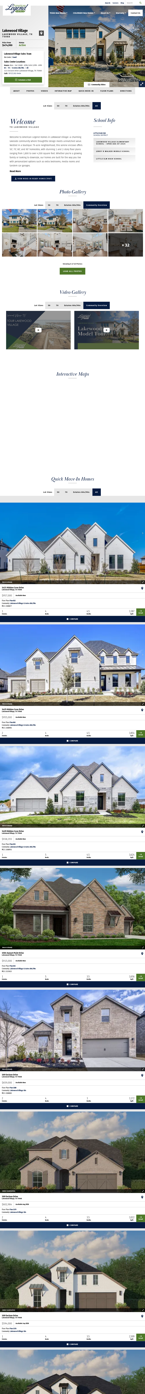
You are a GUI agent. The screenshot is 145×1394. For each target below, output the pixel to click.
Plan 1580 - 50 (82, 1156)
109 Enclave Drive (35, 788)
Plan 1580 (14, 720)
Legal (28, 1355)
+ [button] (12, 1225)
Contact (7, 1355)
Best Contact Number (92, 1260)
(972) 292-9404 (12, 73)
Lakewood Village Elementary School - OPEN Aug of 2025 (112, 144)
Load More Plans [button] (72, 1190)
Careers (115, 3)
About (16, 90)
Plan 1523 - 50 (10, 1082)
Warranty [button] (120, 12)
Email (79, 1369)
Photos (30, 90)
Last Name (87, 1235)
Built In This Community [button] (12, 942)
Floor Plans (106, 90)
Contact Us (135, 12)
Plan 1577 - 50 (82, 1008)
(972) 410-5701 (85, 1366)
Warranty (52, 1352)
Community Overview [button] (96, 205)
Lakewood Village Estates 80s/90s (24, 562)
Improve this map (67, 1289)
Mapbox (48, 1289)
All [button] (27, 68)
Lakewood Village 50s (20, 723)
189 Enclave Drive (108, 788)
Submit (128, 1298)
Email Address (89, 1248)
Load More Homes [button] (72, 831)
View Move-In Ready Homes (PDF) (33, 178)
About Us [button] (105, 12)
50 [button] (5, 68)
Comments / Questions (92, 1272)
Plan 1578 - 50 (82, 1082)
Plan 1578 (14, 800)
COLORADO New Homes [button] (83, 12)
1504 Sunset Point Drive (108, 627)
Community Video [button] (96, 84)
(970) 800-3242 (107, 1366)
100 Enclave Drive (108, 707)
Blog (122, 3)
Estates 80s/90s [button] (18, 68)
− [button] (12, 1228)
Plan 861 (87, 560)
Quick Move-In (86, 90)
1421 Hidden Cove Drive (35, 547)
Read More (15, 171)
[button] (138, 44)
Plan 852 (14, 560)
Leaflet (42, 1289)
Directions (126, 90)
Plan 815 (14, 640)
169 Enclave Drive (35, 707)
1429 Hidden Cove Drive (35, 627)
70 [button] (9, 68)
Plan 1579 (87, 721)
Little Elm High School (109, 160)
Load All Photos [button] (72, 271)
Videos (44, 90)
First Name (88, 1223)
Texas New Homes (10, 1352)
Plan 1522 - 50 (10, 1008)
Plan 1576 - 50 (82, 935)
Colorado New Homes (28, 1352)
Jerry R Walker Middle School (113, 153)
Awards (107, 3)
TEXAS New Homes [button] (58, 12)
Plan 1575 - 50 (10, 935)
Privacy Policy (18, 1355)
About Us (42, 1352)
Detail (66, 571)
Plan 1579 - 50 (10, 1156)
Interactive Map (63, 90)
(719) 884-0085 (129, 1371)
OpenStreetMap (56, 1289)
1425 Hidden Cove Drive (108, 547)
